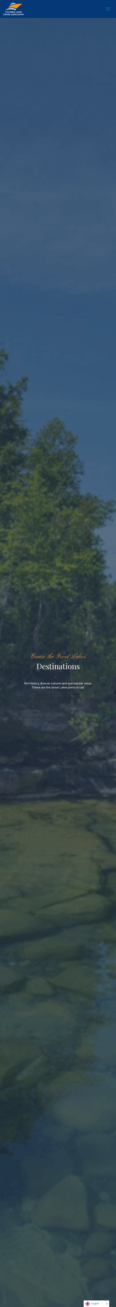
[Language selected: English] (96, 1303)
